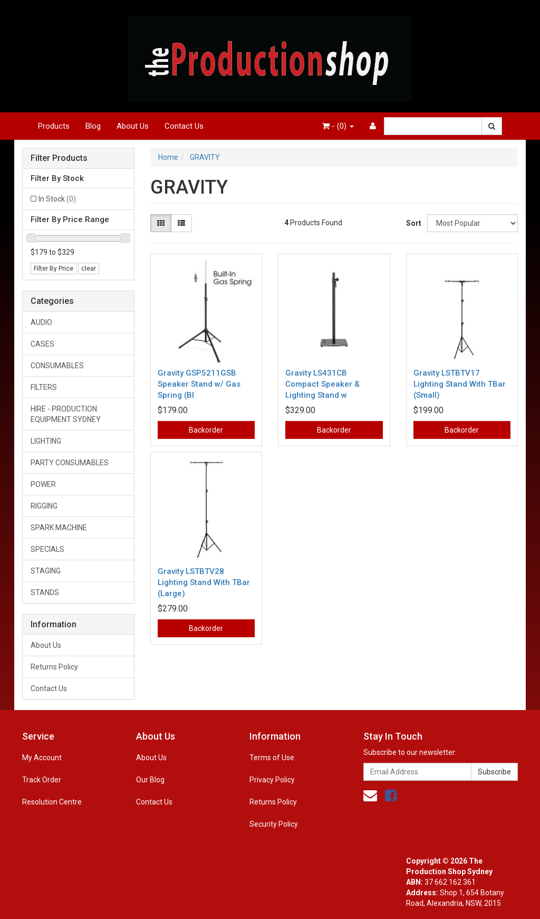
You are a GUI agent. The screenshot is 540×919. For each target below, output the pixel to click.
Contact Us (184, 126)
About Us (133, 126)
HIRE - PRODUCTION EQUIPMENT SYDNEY (66, 414)
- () (338, 126)
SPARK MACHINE (59, 527)
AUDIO (41, 322)
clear (88, 268)
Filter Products (59, 158)
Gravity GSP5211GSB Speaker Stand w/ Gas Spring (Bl (199, 384)
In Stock (57, 199)
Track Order (41, 780)
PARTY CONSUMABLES (70, 462)
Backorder (206, 430)
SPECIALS (47, 549)
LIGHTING (46, 441)
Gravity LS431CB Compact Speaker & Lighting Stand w (322, 384)
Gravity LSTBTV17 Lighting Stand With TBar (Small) (459, 384)
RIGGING (44, 506)
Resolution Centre (52, 802)
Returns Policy (54, 667)
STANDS (45, 592)
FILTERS (44, 387)
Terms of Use (271, 757)
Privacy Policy (272, 780)
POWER (43, 484)
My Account (42, 757)
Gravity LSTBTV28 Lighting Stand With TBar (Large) (204, 582)
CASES (42, 344)
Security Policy (273, 824)
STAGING (46, 571)
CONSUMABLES (57, 365)
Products (54, 126)
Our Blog (150, 780)
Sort (412, 223)
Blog (93, 126)
